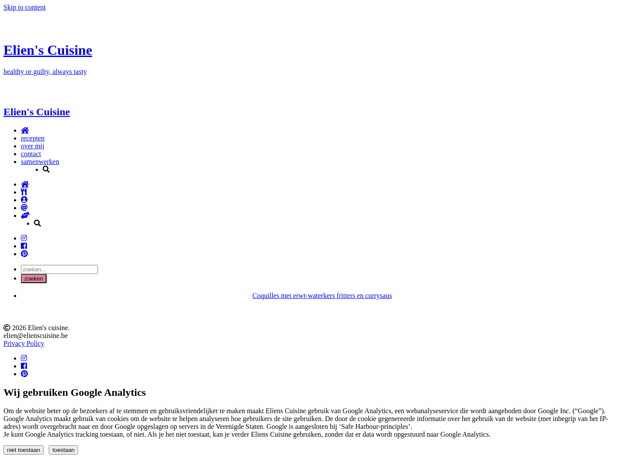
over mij (32, 146)
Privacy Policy (23, 343)
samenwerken (40, 161)
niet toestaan (23, 450)
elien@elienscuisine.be (35, 335)
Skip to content (24, 7)
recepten (32, 138)
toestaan (63, 450)
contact (31, 153)
